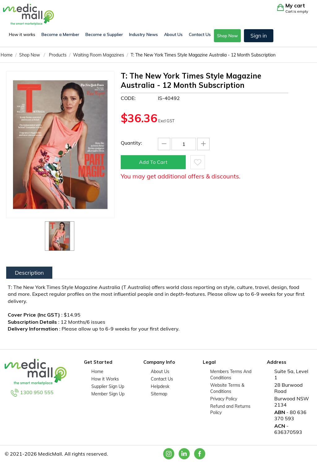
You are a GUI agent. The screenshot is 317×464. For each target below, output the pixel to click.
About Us (173, 34)
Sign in (258, 35)
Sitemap (159, 394)
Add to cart (153, 162)
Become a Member (60, 34)
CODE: (128, 98)
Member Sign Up (107, 394)
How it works (22, 34)
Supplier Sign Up (107, 386)
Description (29, 272)
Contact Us (200, 34)
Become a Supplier (104, 34)
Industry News (143, 34)
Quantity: (131, 143)
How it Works (105, 379)
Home (97, 371)
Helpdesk (160, 386)
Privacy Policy (223, 399)
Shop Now (227, 35)
